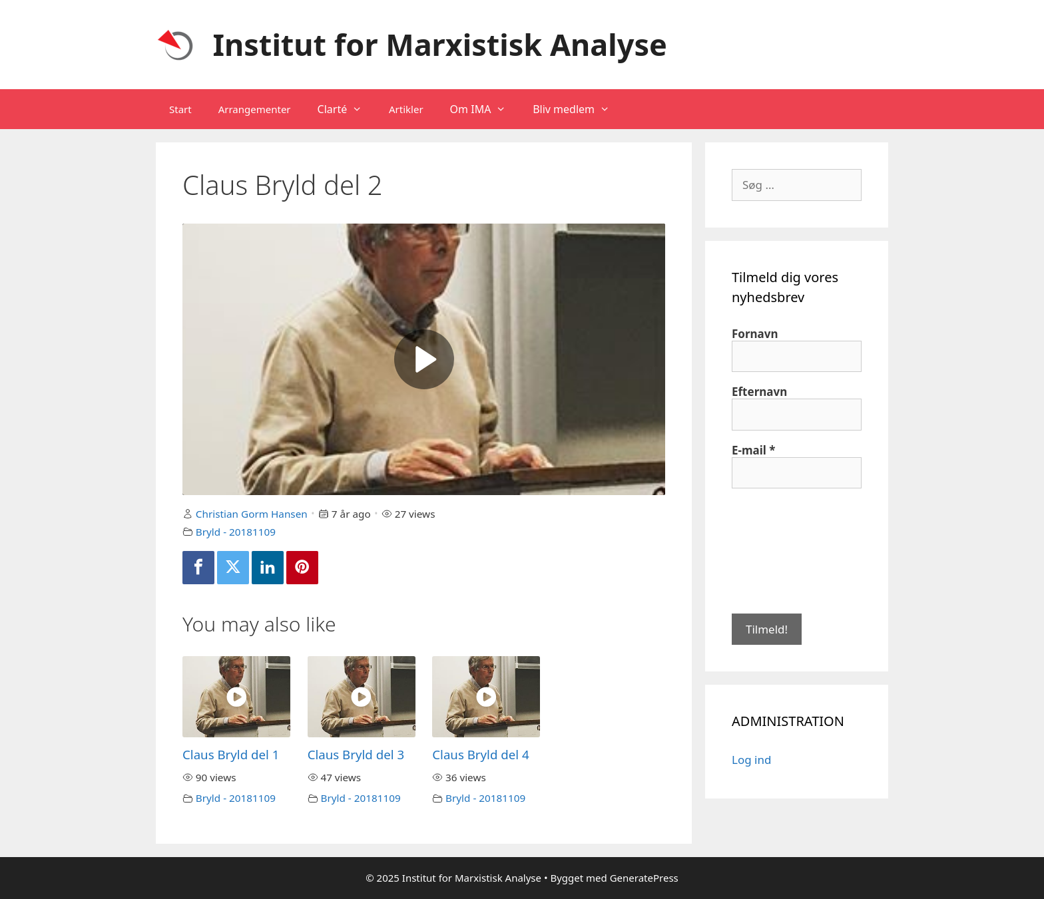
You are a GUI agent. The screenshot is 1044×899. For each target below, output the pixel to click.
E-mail (754, 450)
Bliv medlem (578, 109)
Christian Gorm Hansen (252, 513)
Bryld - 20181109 (236, 531)
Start (180, 109)
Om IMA (485, 109)
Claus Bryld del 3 (356, 754)
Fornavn (755, 334)
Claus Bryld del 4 (480, 754)
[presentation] (786, 550)
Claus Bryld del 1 (230, 754)
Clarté (347, 109)
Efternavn (759, 392)
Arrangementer (254, 109)
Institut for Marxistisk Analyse (440, 44)
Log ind (751, 759)
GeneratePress (644, 877)
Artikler (406, 109)
